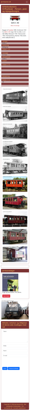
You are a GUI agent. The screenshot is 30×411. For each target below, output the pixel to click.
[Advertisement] (15, 386)
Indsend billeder (14, 368)
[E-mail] (15, 355)
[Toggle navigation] (27, 2)
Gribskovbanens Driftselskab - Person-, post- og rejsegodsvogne (14, 8)
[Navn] (15, 350)
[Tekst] (15, 336)
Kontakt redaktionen (19, 408)
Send (4, 368)
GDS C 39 (7, 32)
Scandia (10, 30)
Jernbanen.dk (6, 2)
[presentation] (14, 362)
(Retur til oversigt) (15, 25)
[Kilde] (15, 345)
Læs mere (6, 296)
